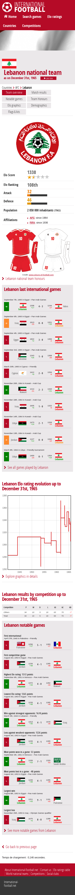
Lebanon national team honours (25, 278)
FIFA (32, 222)
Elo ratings (54, 16)
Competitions (31, 26)
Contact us (45, 870)
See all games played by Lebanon (28, 467)
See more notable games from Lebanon (32, 830)
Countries (9, 26)
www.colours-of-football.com (41, 275)
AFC (17, 88)
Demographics (39, 105)
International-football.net (11, 884)
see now (48, 78)
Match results (39, 92)
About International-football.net (21, 870)
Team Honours (39, 99)
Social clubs (53, 874)
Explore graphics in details (22, 576)
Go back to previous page (21, 846)
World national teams (17, 874)
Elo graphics (14, 105)
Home (12, 16)
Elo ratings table (61, 870)
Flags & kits (14, 112)
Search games (32, 16)
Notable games (14, 99)
